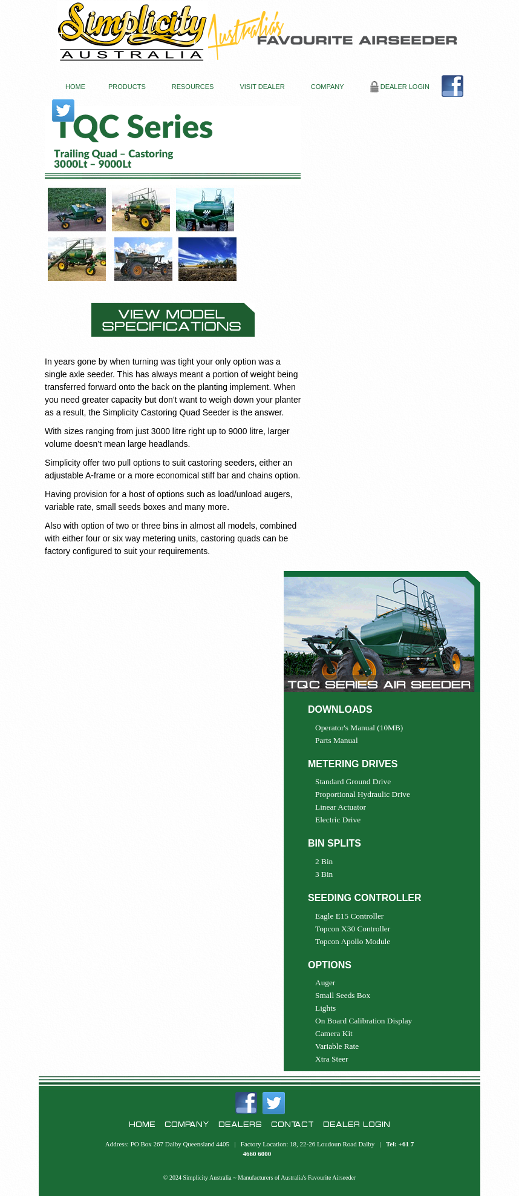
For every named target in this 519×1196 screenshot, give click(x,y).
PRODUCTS (127, 86)
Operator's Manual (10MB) (359, 727)
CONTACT (292, 1124)
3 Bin (324, 874)
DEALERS (240, 1124)
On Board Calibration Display (363, 1020)
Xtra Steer (331, 1058)
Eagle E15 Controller (349, 915)
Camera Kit (334, 1033)
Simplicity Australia (207, 1177)
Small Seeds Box (342, 995)
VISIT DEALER (262, 86)
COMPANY (327, 86)
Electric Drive (338, 819)
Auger (325, 982)
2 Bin (324, 861)
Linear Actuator (340, 806)
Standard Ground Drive (353, 781)
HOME (75, 86)
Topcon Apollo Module (352, 941)
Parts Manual (336, 740)
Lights (325, 1008)
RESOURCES (193, 86)
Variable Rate (337, 1046)
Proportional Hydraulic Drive (362, 794)
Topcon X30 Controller (352, 928)
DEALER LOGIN (399, 87)
